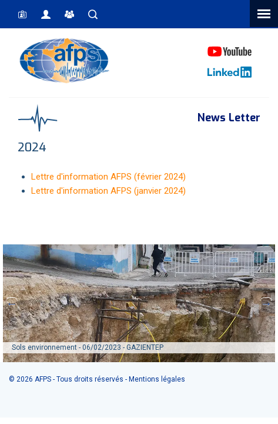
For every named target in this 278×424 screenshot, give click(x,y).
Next (266, 303)
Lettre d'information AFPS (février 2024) (108, 176)
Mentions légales (157, 379)
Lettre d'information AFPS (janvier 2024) (108, 191)
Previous (12, 303)
